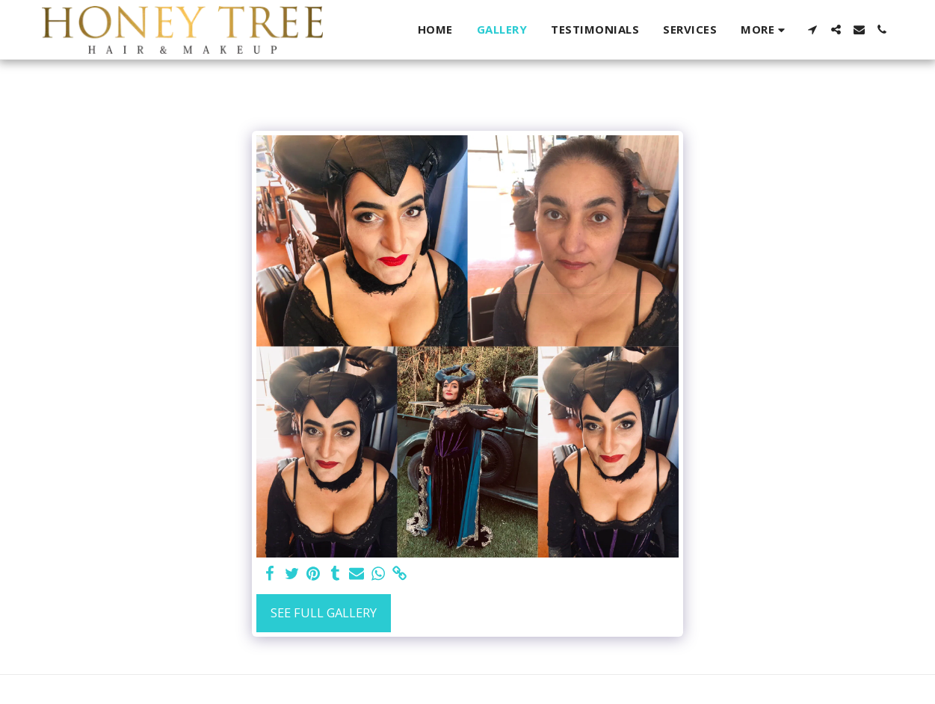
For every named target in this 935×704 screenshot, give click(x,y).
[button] (813, 29)
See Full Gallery (324, 612)
